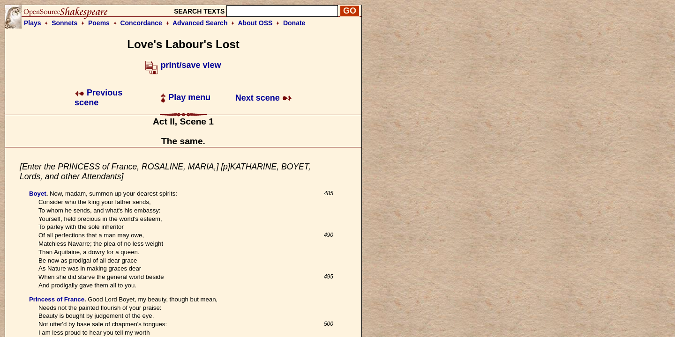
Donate (294, 23)
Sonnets (64, 23)
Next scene (263, 98)
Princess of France (56, 299)
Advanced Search (200, 23)
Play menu (185, 97)
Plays (32, 23)
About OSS (255, 23)
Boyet (37, 193)
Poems (99, 23)
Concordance (141, 23)
